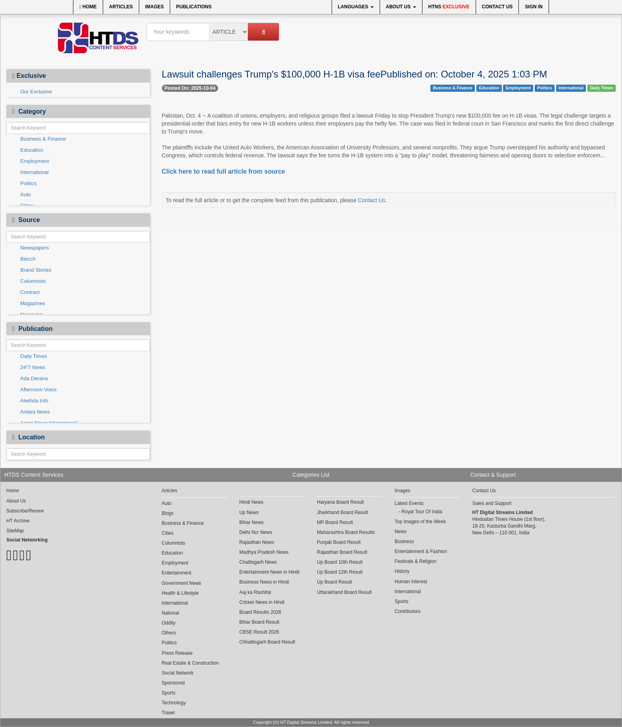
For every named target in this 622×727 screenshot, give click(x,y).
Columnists (33, 281)
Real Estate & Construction (190, 663)
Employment (34, 161)
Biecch (28, 259)
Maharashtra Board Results (346, 532)
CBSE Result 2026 (259, 632)
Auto (25, 194)
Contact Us (497, 7)
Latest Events (409, 503)
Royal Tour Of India (421, 511)
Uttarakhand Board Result (344, 592)
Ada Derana (34, 378)
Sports (169, 693)
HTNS (449, 7)
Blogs (168, 513)
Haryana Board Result (340, 502)
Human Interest (411, 581)
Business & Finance (43, 139)
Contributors (407, 611)
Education (31, 150)
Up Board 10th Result (340, 562)
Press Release (177, 653)
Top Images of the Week (420, 521)
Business (404, 541)
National (170, 613)
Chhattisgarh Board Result (267, 642)
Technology (174, 703)
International (34, 172)
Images (154, 7)
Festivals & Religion (415, 561)
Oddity (169, 623)
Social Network (178, 673)
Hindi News (251, 502)
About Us (401, 7)
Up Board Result (334, 582)
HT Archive (17, 521)
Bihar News (251, 522)
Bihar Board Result (259, 622)
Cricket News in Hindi (261, 602)
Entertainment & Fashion (421, 551)
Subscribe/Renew (25, 511)
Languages (356, 7)
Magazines (32, 303)
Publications (193, 7)
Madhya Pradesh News (263, 552)
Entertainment (177, 573)
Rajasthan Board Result (342, 552)
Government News (181, 583)
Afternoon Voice (38, 390)
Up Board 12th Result (340, 572)
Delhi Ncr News (255, 532)
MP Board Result (335, 522)
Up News (249, 512)
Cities (168, 533)
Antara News (35, 412)
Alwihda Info (34, 401)
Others (169, 633)
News (401, 531)
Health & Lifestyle (180, 593)
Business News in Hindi (264, 582)
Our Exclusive (36, 92)
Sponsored (173, 683)
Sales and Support (492, 503)
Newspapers (34, 248)
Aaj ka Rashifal (255, 592)
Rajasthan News (256, 542)
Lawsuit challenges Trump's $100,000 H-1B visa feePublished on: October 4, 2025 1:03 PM (354, 74)
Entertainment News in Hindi (269, 572)
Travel (168, 712)
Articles (121, 7)
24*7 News (32, 367)
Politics (28, 183)
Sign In (534, 7)
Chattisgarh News (258, 562)
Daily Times (33, 356)
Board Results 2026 (260, 612)
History (402, 571)
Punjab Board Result (339, 542)
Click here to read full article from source (223, 171)
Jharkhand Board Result (342, 512)
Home (88, 7)
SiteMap (15, 531)
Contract (30, 292)
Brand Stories (36, 270)
